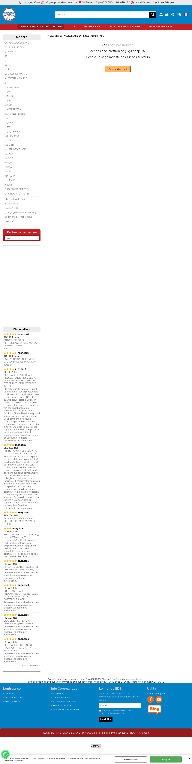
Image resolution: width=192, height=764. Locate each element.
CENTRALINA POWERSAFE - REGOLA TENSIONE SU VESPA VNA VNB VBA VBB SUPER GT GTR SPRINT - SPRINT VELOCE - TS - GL (21, 380)
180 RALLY (10, 176)
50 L (6, 60)
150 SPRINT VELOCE (15, 149)
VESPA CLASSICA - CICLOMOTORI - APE (41, 26)
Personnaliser (131, 759)
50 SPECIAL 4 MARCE (15, 78)
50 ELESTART (11, 51)
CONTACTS (158, 681)
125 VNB (8, 127)
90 (5, 82)
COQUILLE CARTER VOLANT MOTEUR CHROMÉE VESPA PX (19, 520)
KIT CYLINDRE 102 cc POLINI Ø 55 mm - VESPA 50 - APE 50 (21, 536)
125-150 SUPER (12, 131)
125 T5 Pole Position (14, 113)
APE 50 (8, 185)
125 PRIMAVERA (12, 109)
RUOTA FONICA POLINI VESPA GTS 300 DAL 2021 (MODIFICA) (20, 360)
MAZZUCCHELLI (92, 26)
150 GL (8, 140)
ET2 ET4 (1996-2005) (14, 199)
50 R (6, 69)
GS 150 (8, 162)
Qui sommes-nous (14, 697)
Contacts (9, 693)
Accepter (166, 759)
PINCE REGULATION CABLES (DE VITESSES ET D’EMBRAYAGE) (21, 568)
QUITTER (189, 757)
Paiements (58, 693)
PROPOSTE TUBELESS (160, 26)
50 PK (7, 65)
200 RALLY (10, 180)
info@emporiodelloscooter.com (128, 679)
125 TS (7, 118)
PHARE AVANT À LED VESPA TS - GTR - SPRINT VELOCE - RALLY (21, 452)
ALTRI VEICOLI (12, 203)
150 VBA (8, 153)
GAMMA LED (11, 208)
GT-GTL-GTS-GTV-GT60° (17, 193)
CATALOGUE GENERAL (16, 42)
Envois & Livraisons (63, 705)
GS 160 (8, 167)
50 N (6, 56)
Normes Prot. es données (66, 709)
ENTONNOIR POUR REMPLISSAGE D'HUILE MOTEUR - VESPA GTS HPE (21, 343)
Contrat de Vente (61, 697)
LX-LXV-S (9, 221)
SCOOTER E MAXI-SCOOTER (125, 26)
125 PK (7, 100)
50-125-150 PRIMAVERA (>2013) (20, 212)
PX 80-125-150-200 (14, 47)
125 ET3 (8, 105)
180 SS (7, 171)
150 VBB (8, 158)
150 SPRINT (10, 144)
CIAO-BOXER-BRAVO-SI (16, 189)
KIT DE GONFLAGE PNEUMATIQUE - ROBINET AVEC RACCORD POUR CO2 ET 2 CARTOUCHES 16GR (21, 595)
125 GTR (8, 96)
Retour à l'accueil (118, 69)
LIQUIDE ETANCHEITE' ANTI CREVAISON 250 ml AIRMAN (18, 622)
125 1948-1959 (11, 87)
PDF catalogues (157, 693)
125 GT (7, 91)
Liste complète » (31, 665)
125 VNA (8, 122)
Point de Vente (12, 701)
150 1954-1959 (11, 136)
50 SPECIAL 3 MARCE (15, 73)
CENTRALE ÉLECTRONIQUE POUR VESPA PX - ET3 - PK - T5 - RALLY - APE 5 (20, 648)
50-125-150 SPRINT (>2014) (18, 217)
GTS (73, 26)
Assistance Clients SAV (64, 701)
